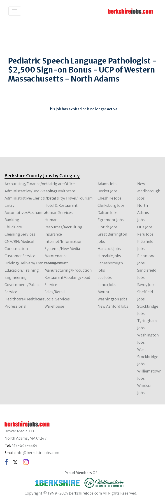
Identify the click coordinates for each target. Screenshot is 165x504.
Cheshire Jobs (109, 198)
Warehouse (54, 306)
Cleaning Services (20, 234)
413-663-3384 (24, 445)
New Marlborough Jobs (148, 191)
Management (56, 263)
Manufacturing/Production (68, 270)
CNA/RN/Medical (19, 241)
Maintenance (55, 256)
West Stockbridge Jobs (147, 356)
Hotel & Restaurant (61, 205)
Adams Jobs (107, 184)
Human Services (58, 212)
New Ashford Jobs (113, 306)
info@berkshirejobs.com (37, 452)
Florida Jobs (108, 227)
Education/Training (22, 270)
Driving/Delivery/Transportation (33, 263)
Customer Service (20, 256)
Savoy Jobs (146, 284)
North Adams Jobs (143, 212)
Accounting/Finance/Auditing (31, 184)
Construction (16, 248)
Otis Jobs (145, 227)
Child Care (13, 227)
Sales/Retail (54, 292)
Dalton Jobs (108, 212)
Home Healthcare (59, 191)
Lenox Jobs (107, 284)
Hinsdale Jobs (109, 256)
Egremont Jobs (111, 220)
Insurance (53, 234)
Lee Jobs (105, 277)
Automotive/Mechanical (26, 212)
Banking (12, 220)
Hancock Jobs (109, 248)
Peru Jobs (145, 234)
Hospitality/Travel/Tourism (68, 198)
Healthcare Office (59, 184)
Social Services (57, 299)
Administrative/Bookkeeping (30, 191)
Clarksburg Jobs (111, 205)
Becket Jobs (108, 191)
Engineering (16, 277)
